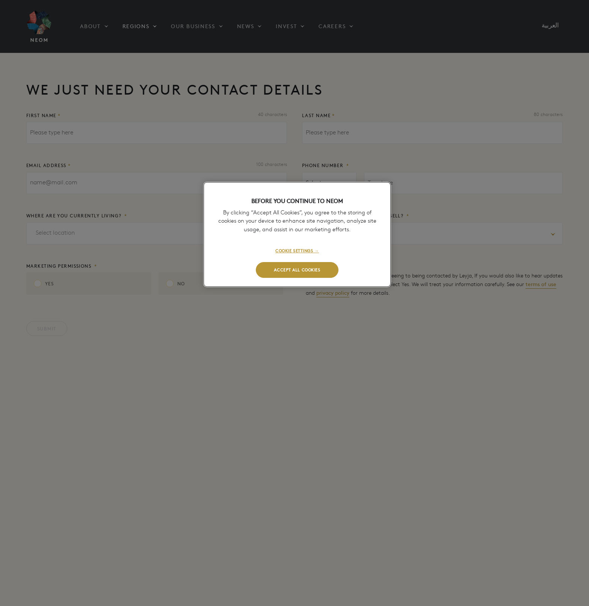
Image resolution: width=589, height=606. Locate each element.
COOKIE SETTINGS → (297, 250)
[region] (297, 234)
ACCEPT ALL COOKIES (297, 270)
